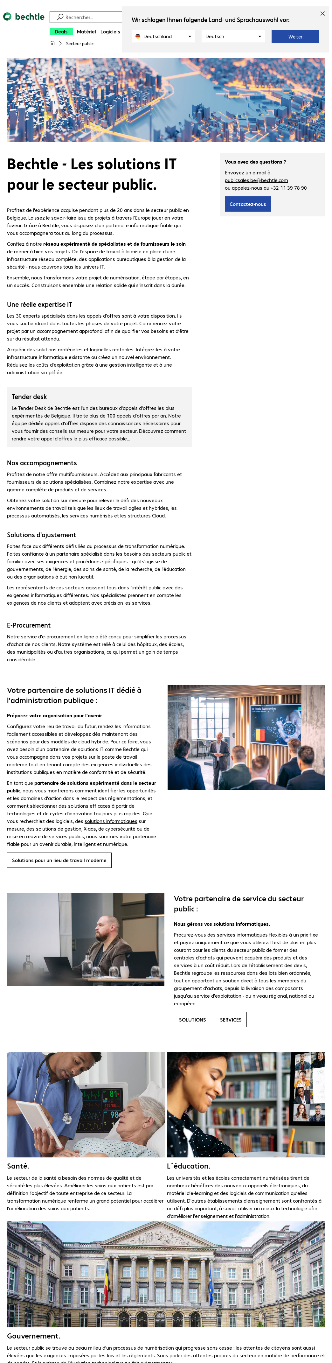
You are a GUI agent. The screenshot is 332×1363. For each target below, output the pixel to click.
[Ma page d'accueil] (52, 43)
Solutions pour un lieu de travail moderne (59, 861)
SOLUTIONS (192, 1020)
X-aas (90, 829)
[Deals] (61, 31)
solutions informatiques (111, 822)
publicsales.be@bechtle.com (256, 181)
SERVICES (231, 1020)
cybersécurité (120, 829)
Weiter (295, 36)
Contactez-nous (248, 204)
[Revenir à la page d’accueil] (24, 32)
